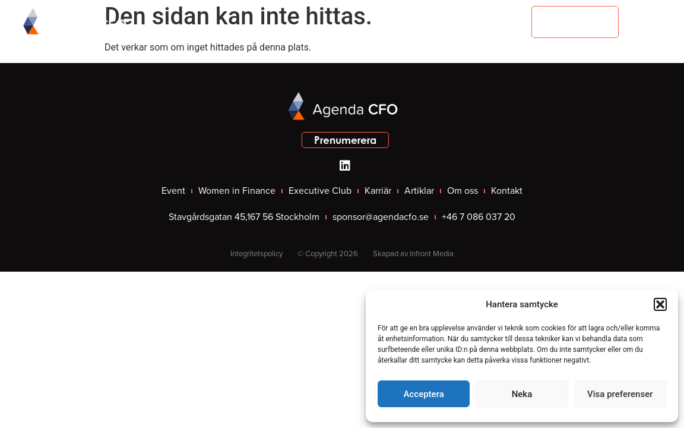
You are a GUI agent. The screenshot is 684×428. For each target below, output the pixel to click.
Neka (522, 394)
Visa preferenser (620, 394)
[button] (660, 304)
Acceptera (424, 394)
